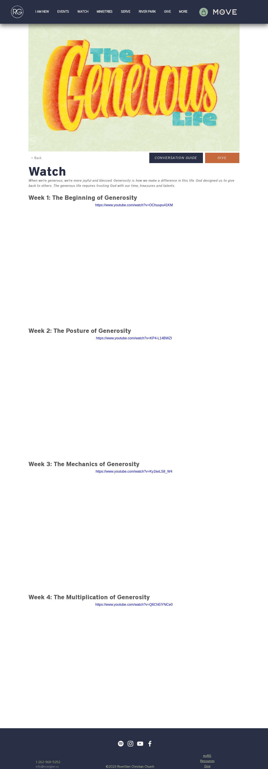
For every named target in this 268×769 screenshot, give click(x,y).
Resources (207, 761)
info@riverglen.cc (47, 766)
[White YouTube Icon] (140, 743)
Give (207, 766)
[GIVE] (222, 158)
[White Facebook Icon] (150, 743)
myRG (207, 756)
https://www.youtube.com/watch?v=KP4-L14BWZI (134, 338)
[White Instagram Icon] (130, 743)
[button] (43, 12)
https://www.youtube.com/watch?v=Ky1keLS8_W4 (134, 471)
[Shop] (203, 12)
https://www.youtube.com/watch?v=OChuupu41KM (134, 205)
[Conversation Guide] (176, 158)
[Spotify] (121, 743)
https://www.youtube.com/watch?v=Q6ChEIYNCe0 (134, 604)
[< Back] (43, 158)
